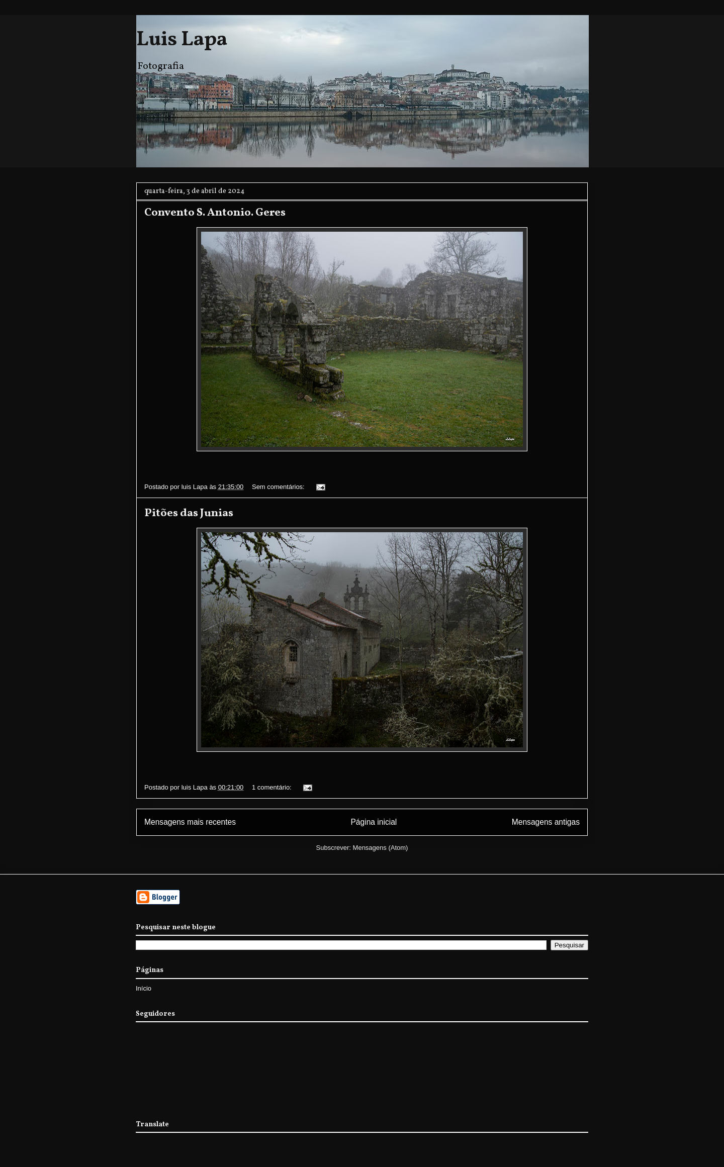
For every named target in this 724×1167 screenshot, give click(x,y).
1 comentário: (272, 787)
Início (143, 988)
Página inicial (373, 822)
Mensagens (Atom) (380, 847)
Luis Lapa (181, 40)
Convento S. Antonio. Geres (215, 213)
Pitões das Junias (188, 513)
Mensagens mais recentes (190, 822)
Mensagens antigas (546, 822)
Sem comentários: (279, 487)
